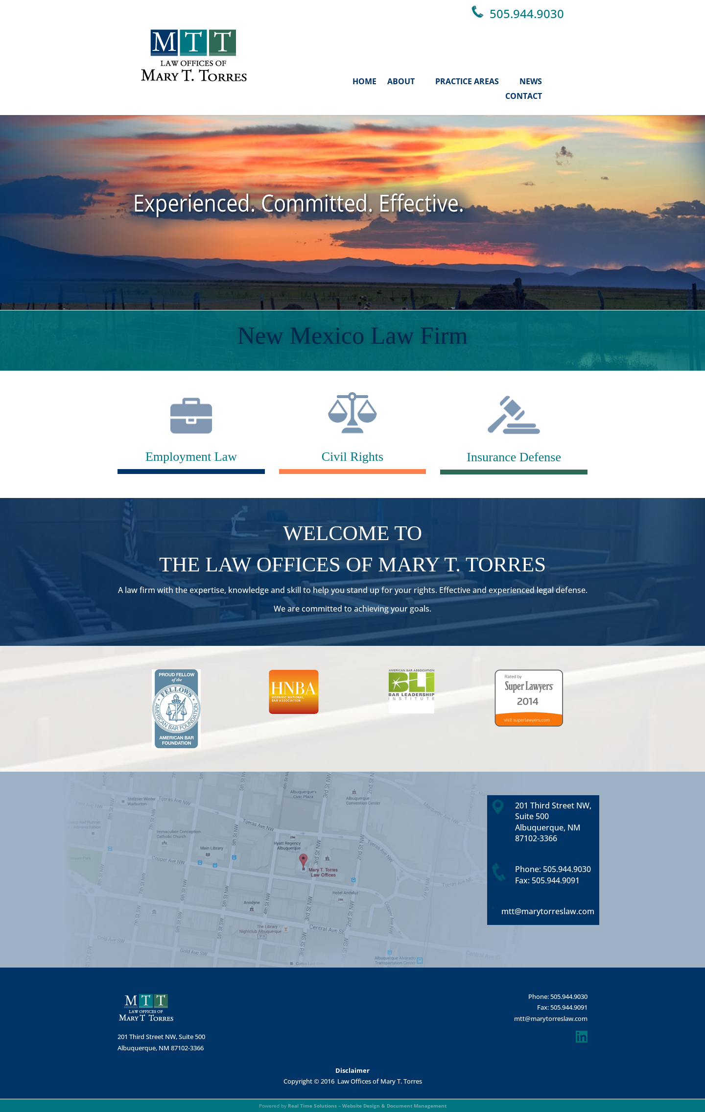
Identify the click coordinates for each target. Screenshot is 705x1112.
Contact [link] (523, 96)
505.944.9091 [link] (556, 880)
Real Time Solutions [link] (312, 1105)
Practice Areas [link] (467, 81)
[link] (194, 78)
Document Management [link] (416, 1105)
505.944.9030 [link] (527, 13)
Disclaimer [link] (352, 1070)
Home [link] (364, 81)
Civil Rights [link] (352, 457)
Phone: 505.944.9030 (558, 996)
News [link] (530, 81)
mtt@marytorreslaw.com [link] (547, 911)
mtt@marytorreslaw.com (551, 1018)
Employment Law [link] (191, 457)
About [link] (401, 81)
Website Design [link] (361, 1105)
